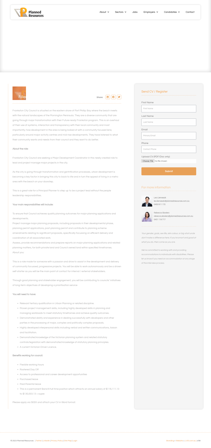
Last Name (147, 116)
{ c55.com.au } (191, 441)
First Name (147, 102)
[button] (108, 97)
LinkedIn (46, 441)
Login (75, 441)
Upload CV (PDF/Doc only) (155, 156)
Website (179, 441)
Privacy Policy (57, 441)
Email (144, 129)
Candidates (172, 12)
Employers (151, 12)
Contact (190, 12)
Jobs (135, 12)
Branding (170, 441)
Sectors (120, 12)
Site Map (67, 441)
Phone (144, 143)
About (104, 12)
